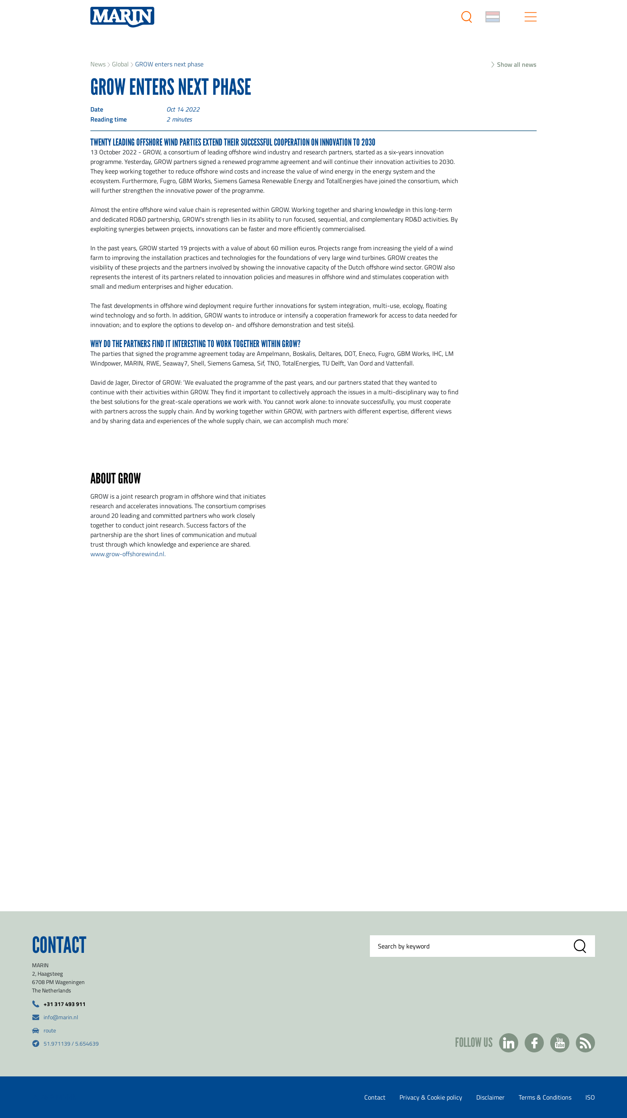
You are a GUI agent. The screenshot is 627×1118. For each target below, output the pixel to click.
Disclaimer (490, 1097)
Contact (374, 1097)
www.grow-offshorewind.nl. (128, 553)
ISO (590, 1097)
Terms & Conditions (545, 1097)
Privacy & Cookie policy (430, 1097)
